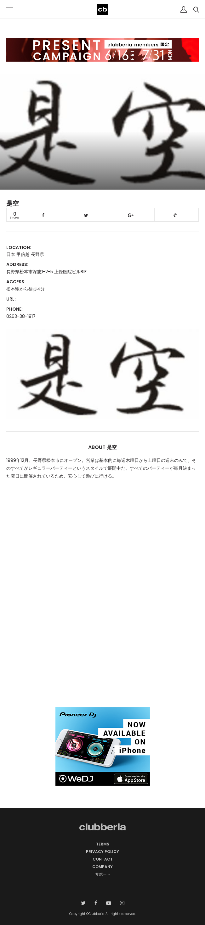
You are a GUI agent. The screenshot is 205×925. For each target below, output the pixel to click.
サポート (102, 874)
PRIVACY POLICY (102, 851)
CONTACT (103, 859)
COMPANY (102, 866)
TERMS (102, 844)
